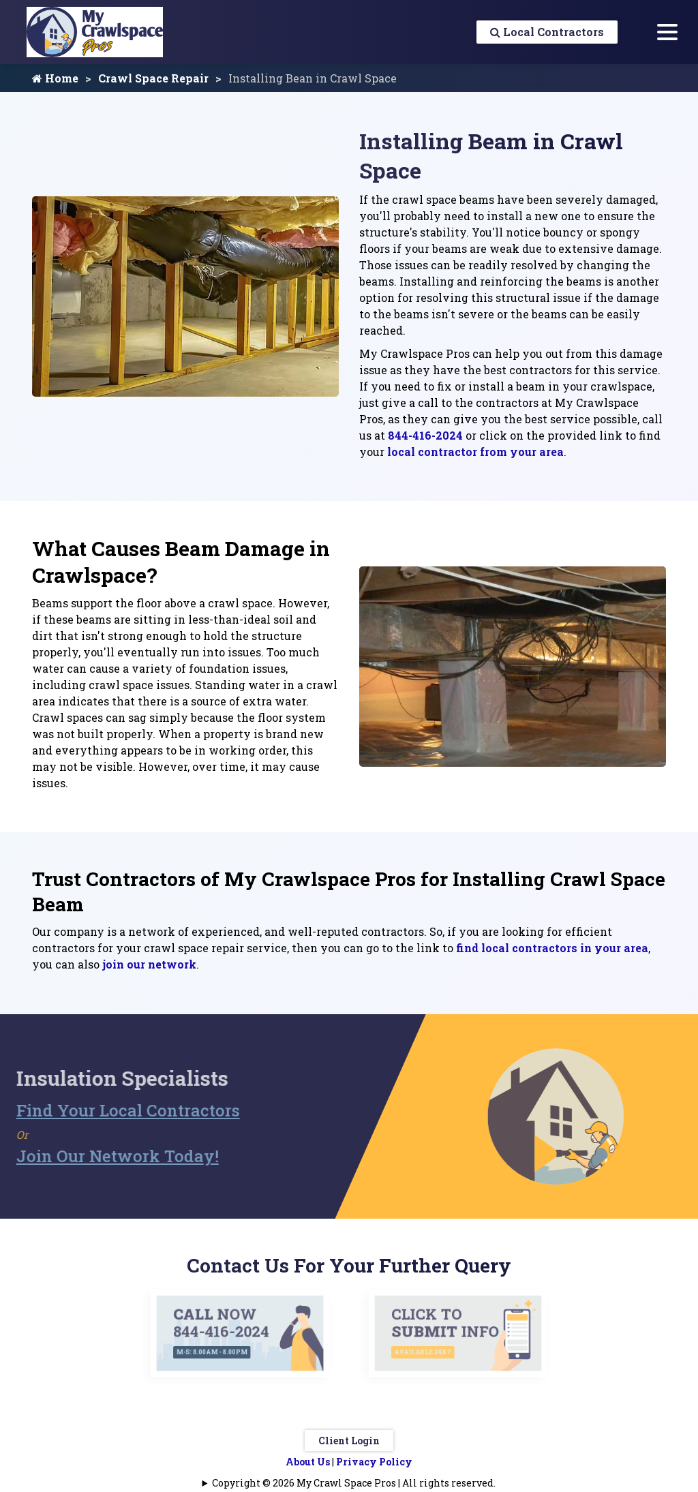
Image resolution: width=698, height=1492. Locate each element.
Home (55, 78)
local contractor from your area (475, 451)
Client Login (349, 1440)
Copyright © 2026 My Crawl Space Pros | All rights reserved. (354, 1482)
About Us (308, 1461)
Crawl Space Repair (153, 78)
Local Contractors (547, 32)
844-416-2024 (425, 435)
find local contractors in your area (552, 948)
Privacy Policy (374, 1461)
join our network (149, 964)
